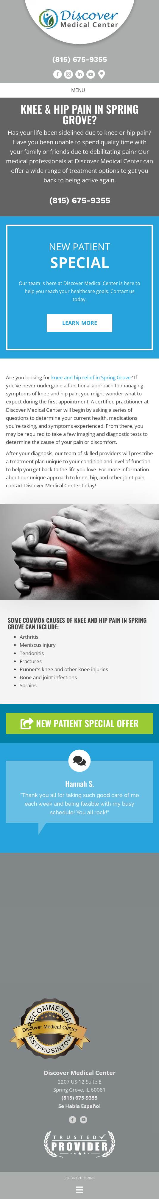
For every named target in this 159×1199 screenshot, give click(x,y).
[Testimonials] (79, 792)
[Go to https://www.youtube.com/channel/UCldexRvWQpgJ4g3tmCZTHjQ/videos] (90, 75)
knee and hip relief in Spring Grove (91, 377)
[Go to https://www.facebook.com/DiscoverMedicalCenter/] (57, 75)
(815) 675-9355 (79, 59)
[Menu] (79, 1190)
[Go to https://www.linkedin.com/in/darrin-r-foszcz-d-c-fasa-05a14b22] (79, 75)
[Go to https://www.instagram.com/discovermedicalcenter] (68, 75)
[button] (79, 323)
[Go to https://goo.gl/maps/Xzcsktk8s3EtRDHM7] (101, 75)
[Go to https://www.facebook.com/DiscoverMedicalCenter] (73, 1120)
